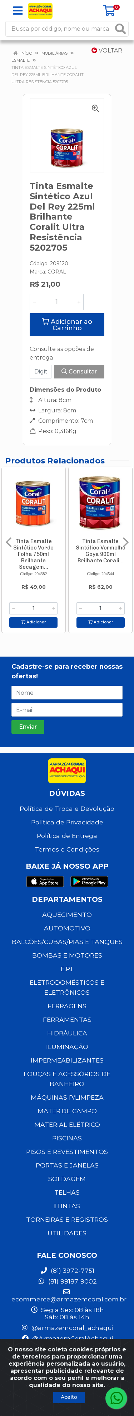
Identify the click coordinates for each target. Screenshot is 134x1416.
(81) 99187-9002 (67, 1281)
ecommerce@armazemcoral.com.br (68, 1296)
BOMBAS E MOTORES (67, 955)
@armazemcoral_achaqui (67, 1327)
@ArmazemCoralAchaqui (67, 1338)
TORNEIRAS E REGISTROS (67, 1219)
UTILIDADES (67, 1233)
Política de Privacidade (67, 822)
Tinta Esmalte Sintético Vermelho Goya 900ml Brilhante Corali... (100, 551)
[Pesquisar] (120, 28)
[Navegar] (8, 542)
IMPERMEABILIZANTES (67, 1060)
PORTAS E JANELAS (67, 1165)
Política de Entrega (67, 835)
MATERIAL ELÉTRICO (67, 1124)
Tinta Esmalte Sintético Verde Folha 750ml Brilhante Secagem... (33, 554)
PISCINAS (67, 1138)
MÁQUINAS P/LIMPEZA (67, 1097)
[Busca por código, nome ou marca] (59, 28)
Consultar (79, 371)
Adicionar (33, 622)
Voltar (106, 50)
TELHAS (67, 1192)
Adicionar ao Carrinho (67, 325)
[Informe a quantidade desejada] (57, 302)
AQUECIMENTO (67, 914)
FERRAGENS (67, 1006)
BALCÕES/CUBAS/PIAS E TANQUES (67, 941)
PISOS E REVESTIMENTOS (67, 1151)
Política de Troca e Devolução (67, 808)
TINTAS (67, 1206)
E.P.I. (67, 969)
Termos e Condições (67, 849)
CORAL (57, 271)
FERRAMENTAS (67, 1019)
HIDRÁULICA (67, 1033)
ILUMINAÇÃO (67, 1046)
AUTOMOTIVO (67, 928)
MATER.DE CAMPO (67, 1111)
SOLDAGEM (67, 1178)
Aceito (69, 1397)
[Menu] (17, 10)
